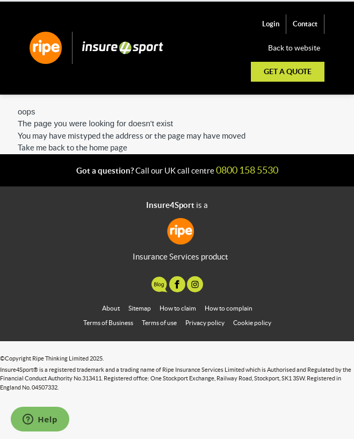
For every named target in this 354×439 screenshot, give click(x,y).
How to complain (228, 308)
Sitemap (139, 308)
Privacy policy (205, 322)
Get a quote (288, 71)
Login (270, 24)
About (111, 308)
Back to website (294, 48)
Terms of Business (108, 322)
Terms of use (159, 322)
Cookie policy (252, 322)
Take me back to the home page (72, 147)
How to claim (178, 308)
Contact (305, 24)
